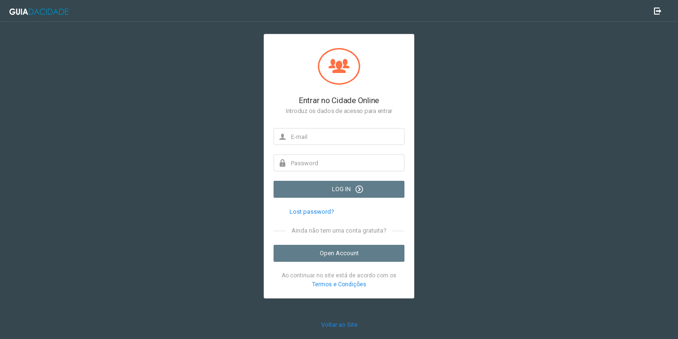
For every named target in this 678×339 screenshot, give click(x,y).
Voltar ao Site (339, 324)
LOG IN (347, 189)
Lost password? (312, 211)
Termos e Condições (339, 284)
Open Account (339, 253)
